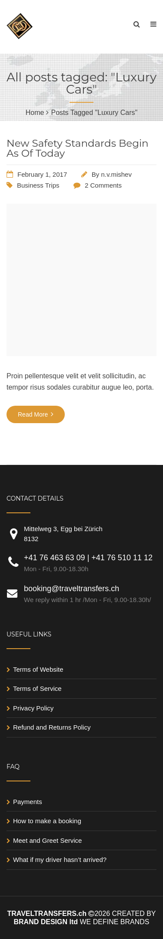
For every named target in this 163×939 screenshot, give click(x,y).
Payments (27, 801)
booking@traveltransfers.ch (90, 594)
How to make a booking (47, 821)
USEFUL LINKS (29, 634)
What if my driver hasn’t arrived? (59, 859)
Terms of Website (38, 669)
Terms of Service (37, 688)
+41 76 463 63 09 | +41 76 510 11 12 (90, 563)
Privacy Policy (33, 708)
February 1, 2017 (42, 174)
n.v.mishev (116, 174)
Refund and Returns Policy (51, 727)
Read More (35, 414)
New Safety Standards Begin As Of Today (78, 148)
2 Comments (103, 185)
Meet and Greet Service (47, 840)
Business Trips (38, 185)
